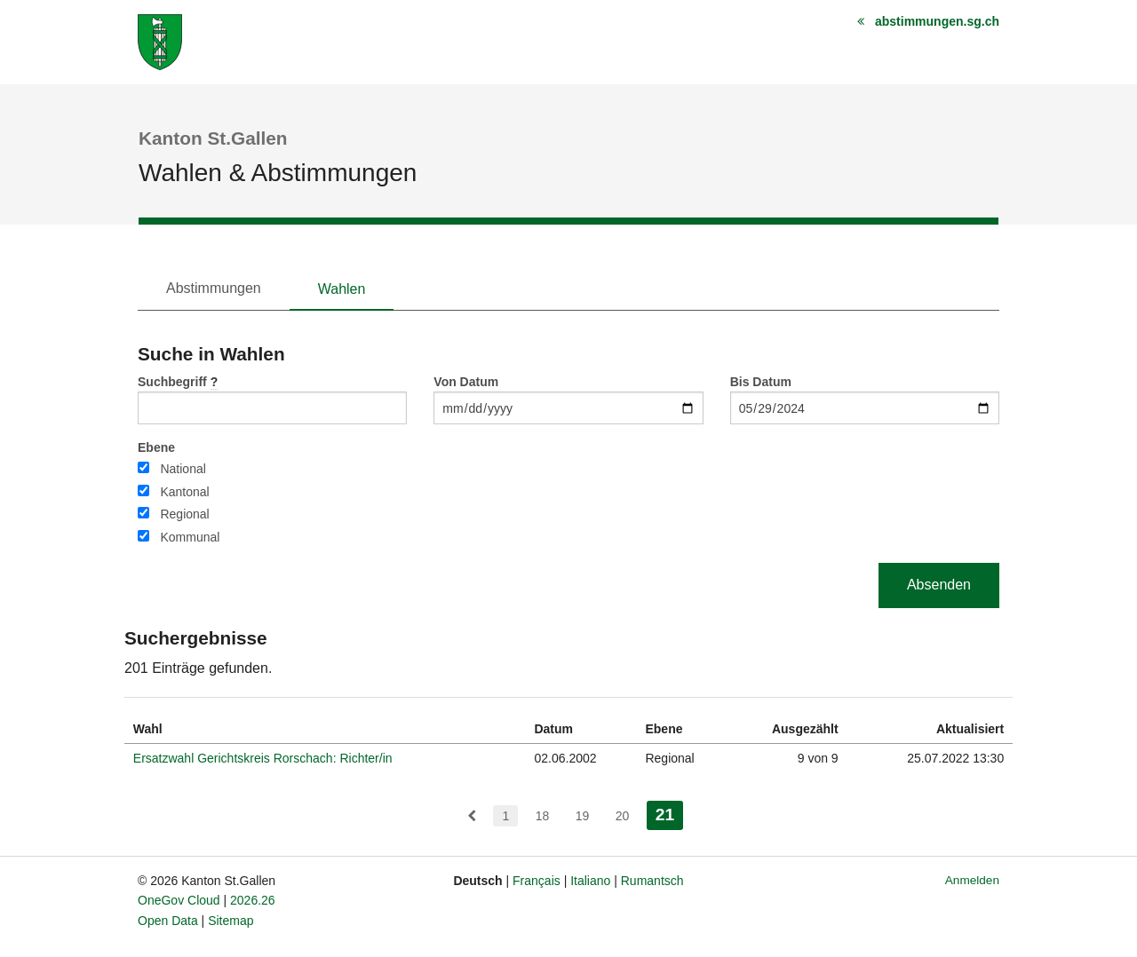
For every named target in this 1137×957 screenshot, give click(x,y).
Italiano (590, 881)
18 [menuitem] (543, 816)
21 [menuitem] (669, 813)
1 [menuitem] (505, 816)
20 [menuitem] (623, 816)
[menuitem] (471, 815)
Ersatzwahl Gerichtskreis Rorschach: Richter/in (263, 758)
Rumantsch (652, 881)
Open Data (168, 921)
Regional (184, 514)
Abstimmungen (213, 288)
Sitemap (230, 921)
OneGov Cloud (179, 900)
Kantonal (184, 492)
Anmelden (972, 880)
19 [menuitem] (583, 816)
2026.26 (252, 900)
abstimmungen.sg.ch (937, 21)
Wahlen (342, 289)
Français (537, 881)
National (182, 469)
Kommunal (189, 537)
